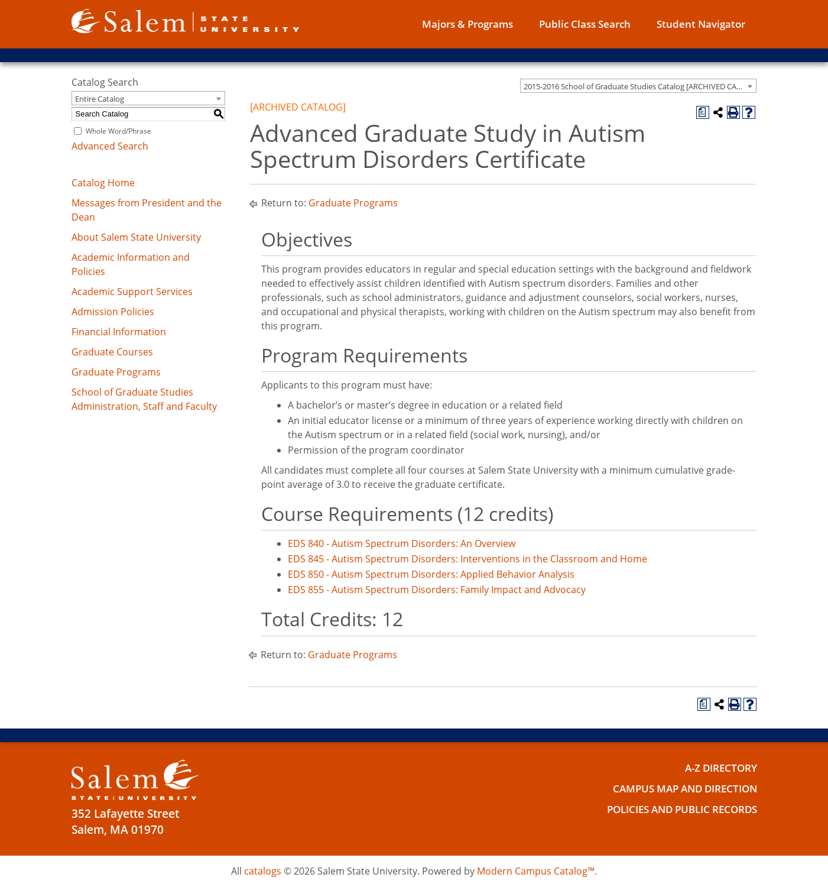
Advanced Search (110, 146)
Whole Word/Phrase (118, 131)
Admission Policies (113, 311)
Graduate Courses (112, 351)
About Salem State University (136, 237)
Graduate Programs (116, 371)
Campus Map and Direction (674, 788)
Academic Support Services (132, 291)
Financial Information (119, 331)
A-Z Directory (716, 767)
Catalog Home (103, 182)
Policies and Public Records (671, 809)
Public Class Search (585, 24)
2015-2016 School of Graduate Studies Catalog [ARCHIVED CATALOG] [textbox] (640, 86)
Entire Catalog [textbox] (99, 98)
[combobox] (638, 86)
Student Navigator (701, 24)
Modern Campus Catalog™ (536, 871)
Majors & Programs (467, 24)
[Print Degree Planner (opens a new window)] (702, 112)
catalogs (262, 871)
